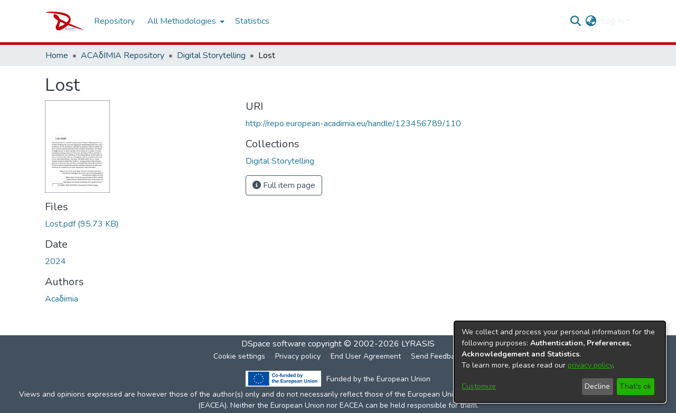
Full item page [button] (283, 185)
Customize (479, 386)
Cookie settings (239, 356)
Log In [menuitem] (612, 21)
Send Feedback (437, 356)
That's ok (635, 386)
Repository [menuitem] (114, 21)
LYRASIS (418, 344)
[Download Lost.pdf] (82, 224)
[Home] (64, 21)
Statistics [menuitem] (252, 21)
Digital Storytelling (211, 55)
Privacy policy (298, 356)
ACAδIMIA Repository (122, 55)
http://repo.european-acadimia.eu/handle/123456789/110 (353, 123)
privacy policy (590, 365)
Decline (597, 386)
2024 (55, 261)
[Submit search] (576, 21)
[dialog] (559, 361)
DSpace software (273, 344)
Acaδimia (61, 299)
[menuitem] (184, 21)
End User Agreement (366, 356)
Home (56, 55)
